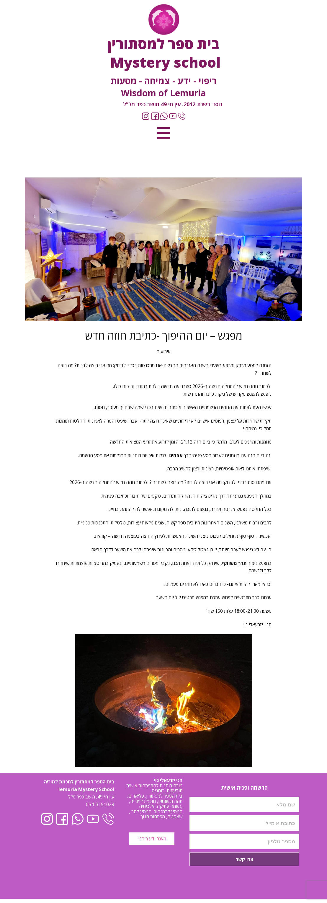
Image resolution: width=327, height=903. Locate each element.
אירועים (163, 351)
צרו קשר (244, 859)
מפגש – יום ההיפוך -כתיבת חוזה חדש (163, 335)
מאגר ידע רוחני (151, 838)
